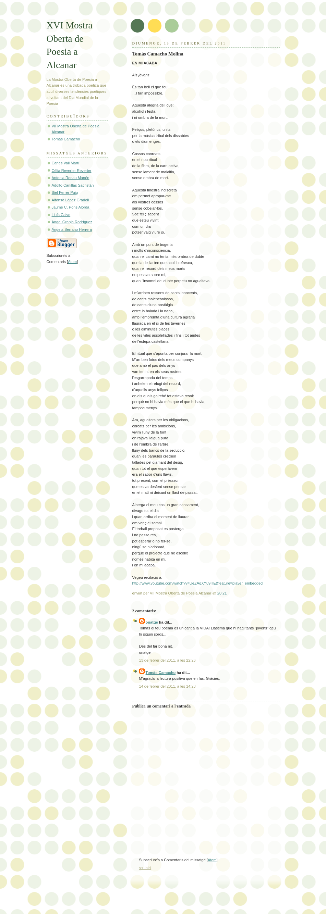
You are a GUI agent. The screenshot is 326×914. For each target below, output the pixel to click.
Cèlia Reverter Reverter (72, 170)
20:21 (222, 593)
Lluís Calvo (61, 215)
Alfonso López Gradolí (70, 200)
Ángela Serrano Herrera (72, 229)
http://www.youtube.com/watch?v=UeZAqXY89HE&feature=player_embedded (197, 583)
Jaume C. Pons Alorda (70, 207)
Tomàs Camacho (161, 673)
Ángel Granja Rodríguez (72, 222)
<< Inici (145, 868)
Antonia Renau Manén (70, 178)
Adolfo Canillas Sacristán (73, 185)
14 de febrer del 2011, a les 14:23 (167, 686)
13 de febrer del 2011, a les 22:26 (167, 660)
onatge (152, 622)
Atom (212, 860)
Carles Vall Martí (66, 163)
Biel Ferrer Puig (65, 192)
